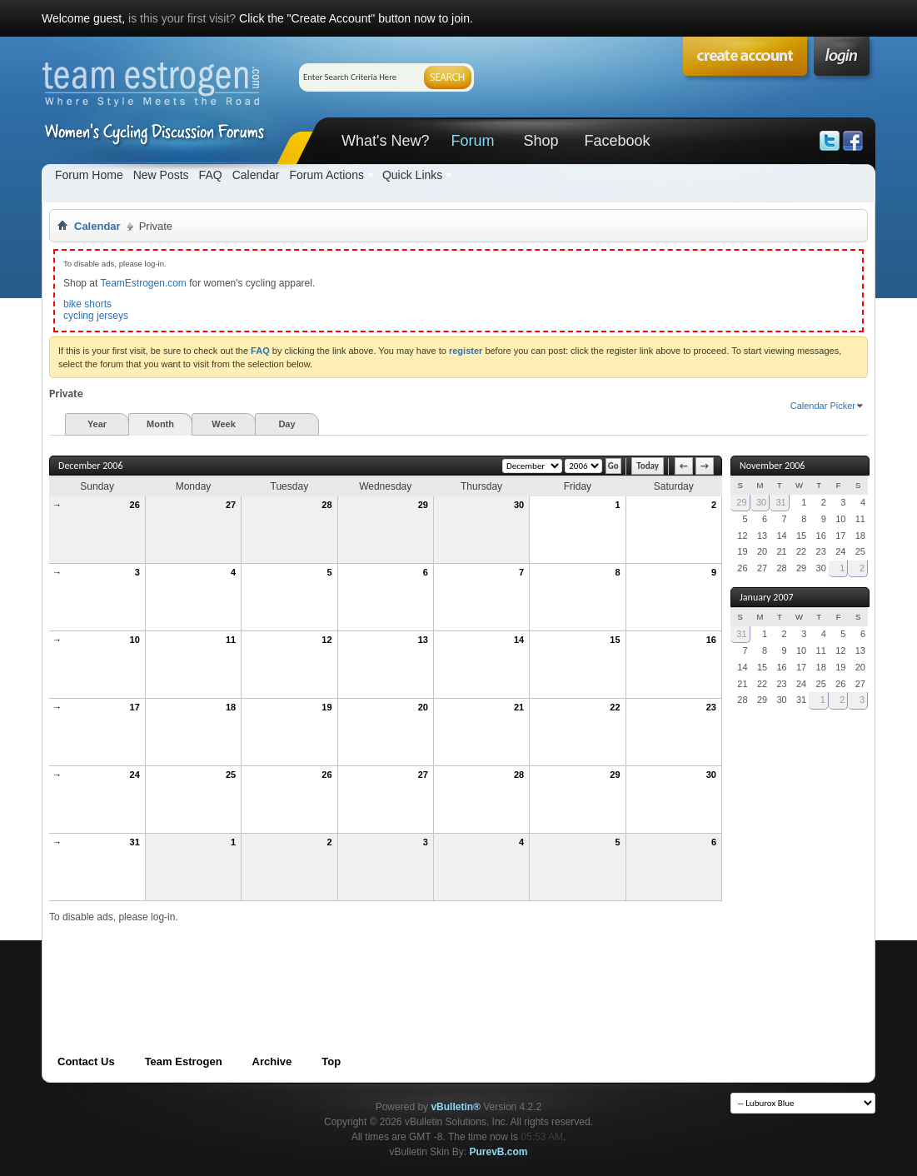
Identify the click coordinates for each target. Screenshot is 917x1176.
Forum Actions (326, 175)
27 (231, 505)
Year (97, 424)
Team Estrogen (183, 1061)
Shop (540, 140)
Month (160, 424)
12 (326, 640)
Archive (272, 1061)
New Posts (161, 175)
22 (615, 707)
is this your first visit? (182, 18)
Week (224, 424)
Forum (472, 140)
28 (326, 505)
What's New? (385, 140)
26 (135, 505)
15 (615, 640)
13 (423, 640)
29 (423, 505)
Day (286, 424)
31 (135, 842)
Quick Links (412, 175)
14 (519, 640)
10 (135, 640)
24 (135, 775)
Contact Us (86, 1061)
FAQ (210, 175)
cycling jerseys (95, 315)
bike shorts (87, 304)
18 (231, 707)
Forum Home (89, 175)
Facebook (617, 140)
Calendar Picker (822, 406)
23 (711, 707)
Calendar (256, 175)
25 (231, 775)
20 (423, 707)
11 (231, 640)
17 (135, 707)
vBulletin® (456, 1107)
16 (711, 640)
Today (647, 466)
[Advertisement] (352, 961)
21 (519, 707)
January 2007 (767, 597)
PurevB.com (499, 1152)
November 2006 (772, 465)
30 (519, 505)
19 (326, 707)
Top (331, 1061)
